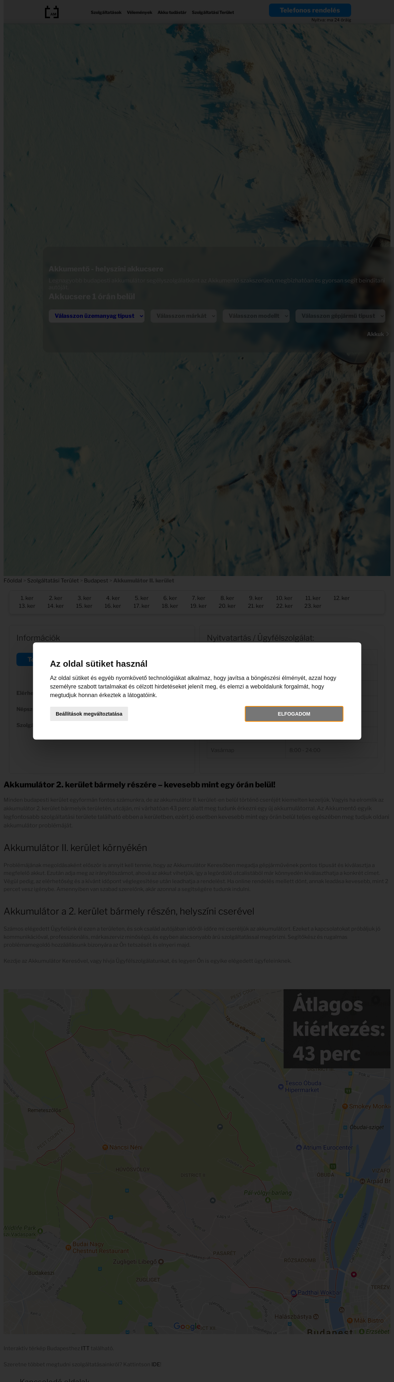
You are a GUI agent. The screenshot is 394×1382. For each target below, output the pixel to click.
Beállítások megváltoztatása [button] (92, 714)
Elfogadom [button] (291, 714)
